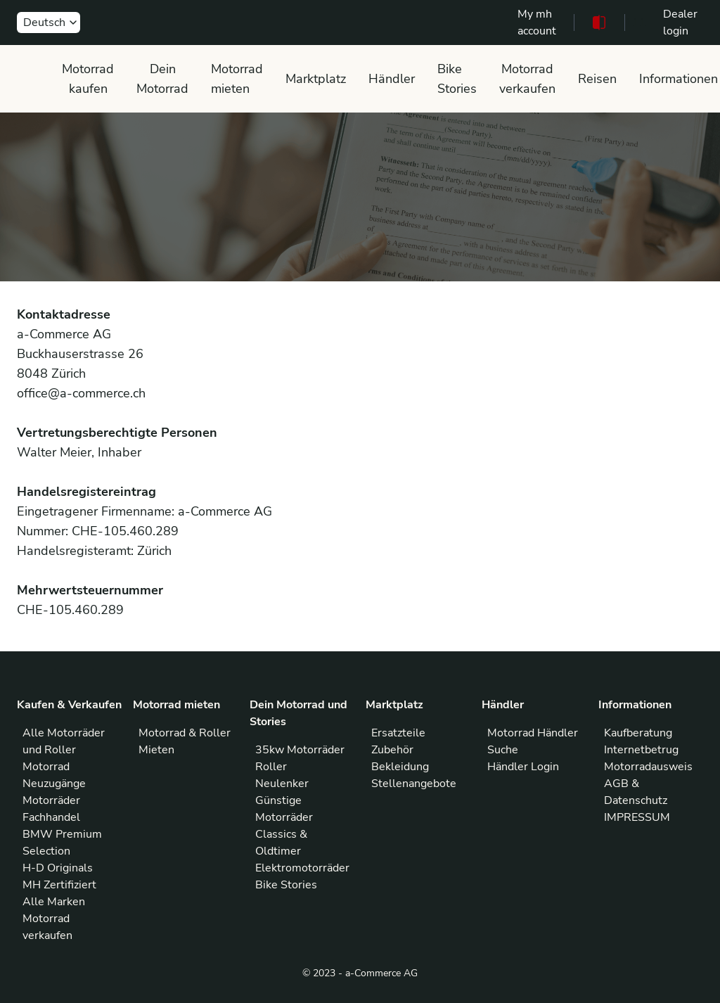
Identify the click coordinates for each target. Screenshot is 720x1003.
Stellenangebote (413, 783)
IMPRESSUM (637, 817)
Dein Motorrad (162, 78)
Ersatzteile (398, 733)
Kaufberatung (638, 733)
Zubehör (392, 750)
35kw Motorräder (300, 750)
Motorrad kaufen (88, 78)
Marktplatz (315, 78)
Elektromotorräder (302, 868)
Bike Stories (457, 78)
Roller (271, 766)
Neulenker (282, 783)
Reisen (597, 78)
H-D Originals (57, 868)
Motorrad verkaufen (527, 78)
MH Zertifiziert (59, 885)
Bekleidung (400, 766)
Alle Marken (53, 901)
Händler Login (523, 766)
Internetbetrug (641, 750)
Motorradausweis (648, 766)
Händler (391, 78)
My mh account (537, 22)
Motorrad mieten (237, 78)
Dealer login (680, 22)
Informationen (678, 78)
